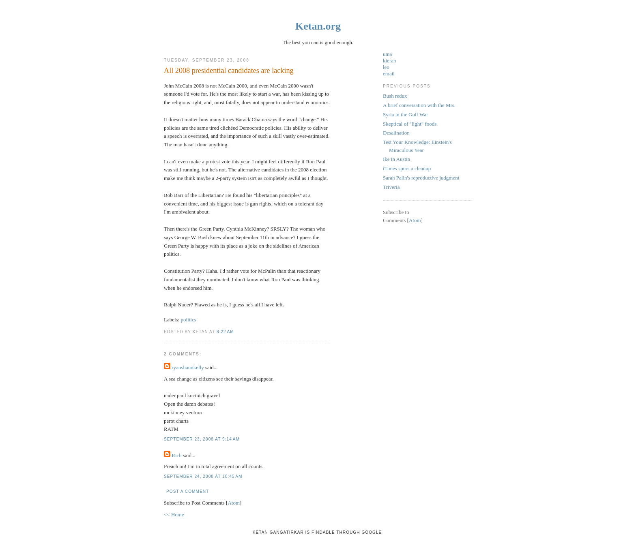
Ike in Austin (396, 159)
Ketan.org (318, 26)
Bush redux (395, 96)
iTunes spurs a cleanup (407, 168)
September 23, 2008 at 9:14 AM (202, 439)
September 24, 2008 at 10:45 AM (203, 476)
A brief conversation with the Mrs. (419, 105)
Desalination (396, 133)
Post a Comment (187, 491)
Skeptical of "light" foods (409, 124)
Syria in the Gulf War (405, 114)
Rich (177, 455)
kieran (389, 61)
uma (387, 54)
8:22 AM (225, 331)
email (389, 74)
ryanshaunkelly (188, 367)
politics (188, 320)
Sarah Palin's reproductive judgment (421, 178)
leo (386, 67)
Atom (234, 503)
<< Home (174, 514)
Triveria (391, 187)
